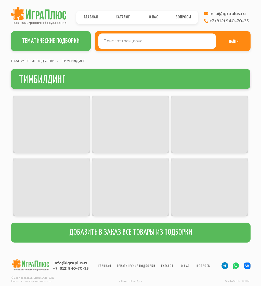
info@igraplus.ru (71, 263)
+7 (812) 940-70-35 (70, 268)
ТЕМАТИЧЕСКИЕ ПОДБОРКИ (33, 61)
